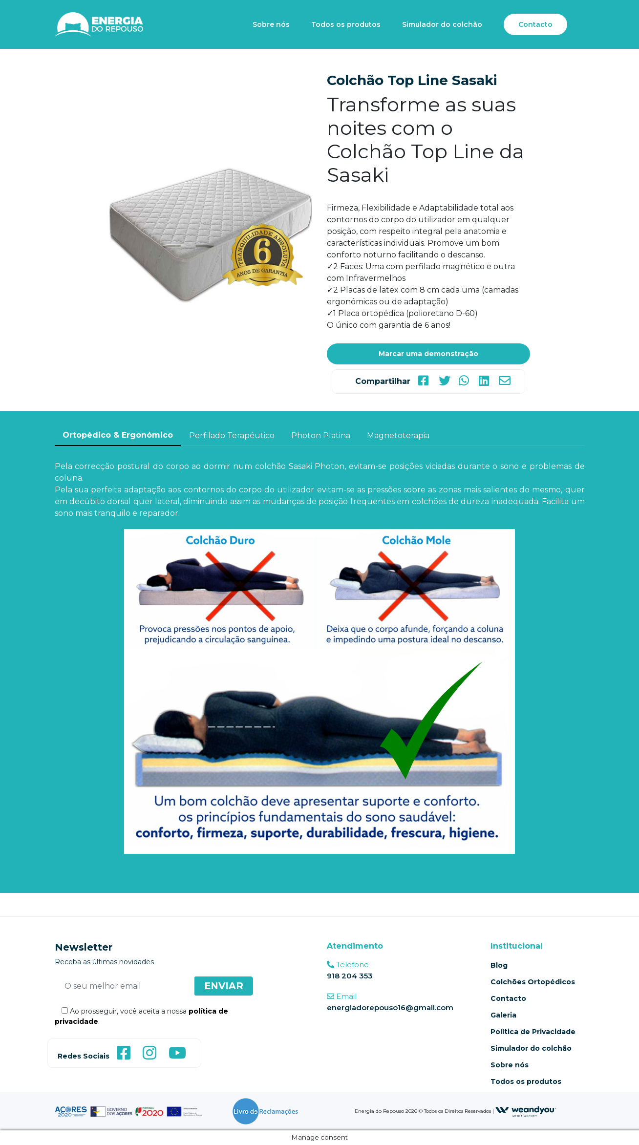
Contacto (535, 24)
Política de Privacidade (532, 1031)
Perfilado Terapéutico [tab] (232, 435)
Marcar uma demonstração (428, 353)
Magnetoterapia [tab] (398, 435)
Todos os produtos (346, 24)
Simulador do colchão (442, 24)
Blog (499, 965)
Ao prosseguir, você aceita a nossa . (141, 1016)
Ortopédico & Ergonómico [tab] (118, 435)
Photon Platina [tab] (320, 435)
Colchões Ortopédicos (532, 981)
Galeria (503, 1015)
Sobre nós (271, 24)
